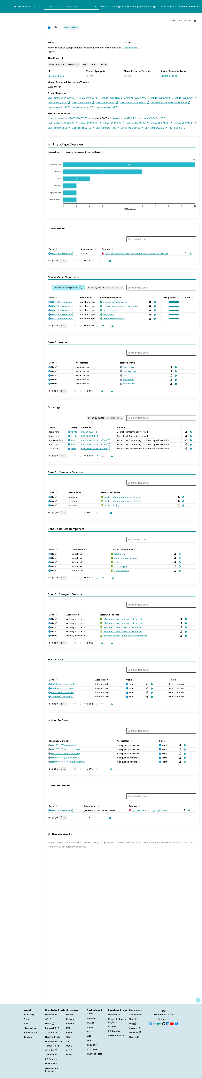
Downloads (51, 1014)
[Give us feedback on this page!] (198, 1000)
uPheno (70, 1023)
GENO (69, 1045)
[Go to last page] (102, 325)
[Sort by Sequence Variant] (69, 740)
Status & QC (51, 1032)
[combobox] (71, 7)
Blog (132, 1023)
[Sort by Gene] (56, 248)
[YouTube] (172, 1023)
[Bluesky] (176, 1023)
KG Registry (114, 1031)
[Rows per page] (63, 261)
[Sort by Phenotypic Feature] (123, 297)
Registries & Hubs (176, 6)
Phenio (69, 1032)
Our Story (29, 1014)
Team (27, 1019)
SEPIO (69, 1050)
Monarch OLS (115, 1014)
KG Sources (51, 1059)
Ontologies (136, 6)
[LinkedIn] (167, 1023)
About (104, 6)
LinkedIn (134, 1028)
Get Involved (135, 1014)
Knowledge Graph (119, 6)
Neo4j (49, 1023)
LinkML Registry (116, 1035)
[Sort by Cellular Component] (134, 549)
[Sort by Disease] (112, 248)
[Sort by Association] (95, 248)
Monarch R (52, 1028)
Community (192, 6)
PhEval (90, 1022)
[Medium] (159, 1023)
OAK (89, 1036)
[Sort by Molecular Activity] (122, 492)
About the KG (52, 1054)
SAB (26, 1023)
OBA (68, 1037)
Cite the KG (51, 1050)
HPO (68, 1028)
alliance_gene (169, 76)
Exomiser (91, 1018)
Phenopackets (94, 1053)
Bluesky (134, 1037)
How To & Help (52, 1037)
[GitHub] (163, 1023)
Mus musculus (131, 47)
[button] (173, 302)
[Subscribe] (150, 1023)
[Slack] (154, 1023)
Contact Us (30, 1028)
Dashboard (51, 1063)
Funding (28, 1037)
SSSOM (90, 1031)
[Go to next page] (97, 325)
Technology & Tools (154, 6)
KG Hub (112, 1026)
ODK (89, 1040)
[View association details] (190, 253)
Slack (133, 1019)
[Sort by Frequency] (177, 297)
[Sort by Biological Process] (121, 614)
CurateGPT (93, 1049)
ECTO (69, 1054)
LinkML (90, 1027)
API (48, 1019)
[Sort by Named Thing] (136, 362)
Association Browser (51, 1070)
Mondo (70, 1014)
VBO (68, 1041)
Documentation (53, 1041)
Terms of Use (52, 1045)
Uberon (70, 1019)
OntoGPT (92, 1045)
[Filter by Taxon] (105, 288)
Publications (30, 1032)
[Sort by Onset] (191, 297)
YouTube (135, 1032)
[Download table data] (109, 260)
